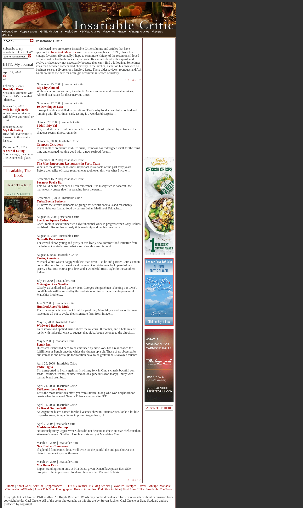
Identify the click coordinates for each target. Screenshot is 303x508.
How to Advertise (85, 489)
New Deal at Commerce (52, 446)
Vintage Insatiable (159, 486)
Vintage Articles (139, 31)
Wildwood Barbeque (50, 325)
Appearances (29, 31)
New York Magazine (64, 52)
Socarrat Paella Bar (50, 182)
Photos (7, 35)
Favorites (109, 31)
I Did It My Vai (47, 125)
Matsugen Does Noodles (52, 284)
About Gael (10, 31)
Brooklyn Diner (13, 89)
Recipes (158, 31)
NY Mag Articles (100, 486)
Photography (64, 489)
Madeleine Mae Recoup (52, 427)
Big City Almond (48, 87)
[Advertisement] (159, 97)
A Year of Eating (14, 150)
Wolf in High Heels (15, 109)
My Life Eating (13, 130)
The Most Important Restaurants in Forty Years (68, 163)
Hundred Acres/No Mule (53, 306)
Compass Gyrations (50, 144)
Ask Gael (71, 31)
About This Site (44, 489)
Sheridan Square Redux (52, 220)
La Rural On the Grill (51, 408)
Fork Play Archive (109, 489)
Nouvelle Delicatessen (51, 239)
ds (4, 75)
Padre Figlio (45, 367)
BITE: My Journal (51, 31)
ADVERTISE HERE (159, 408)
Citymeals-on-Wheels (18, 489)
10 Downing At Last (50, 106)
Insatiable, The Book (159, 489)
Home (10, 486)
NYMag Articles (90, 31)
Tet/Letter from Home (51, 389)
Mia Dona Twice (47, 465)
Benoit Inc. (44, 344)
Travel (122, 31)
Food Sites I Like (133, 489)
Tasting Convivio (48, 258)
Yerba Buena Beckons (51, 201)
